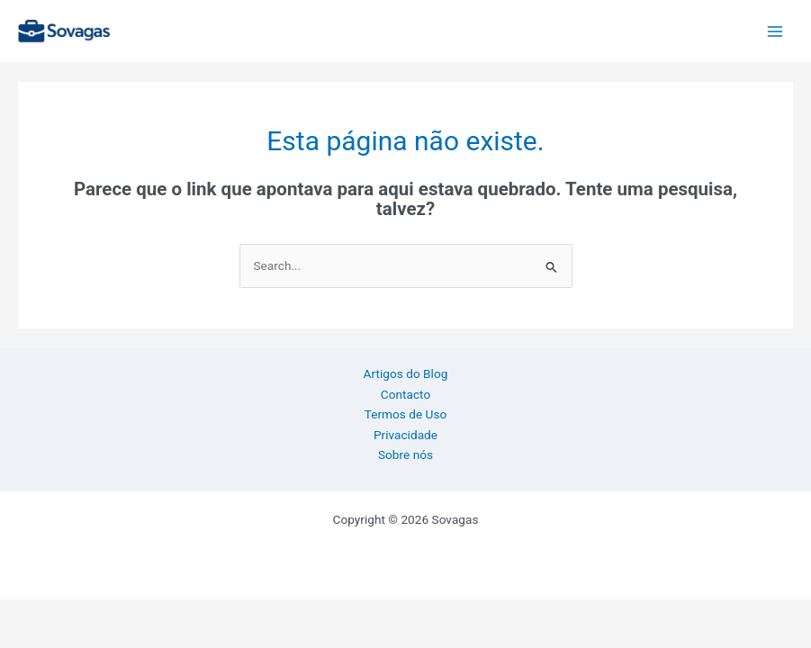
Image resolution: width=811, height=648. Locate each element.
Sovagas (155, 27)
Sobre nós (405, 454)
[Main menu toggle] (775, 31)
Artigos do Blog (406, 373)
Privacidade (405, 435)
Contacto (405, 394)
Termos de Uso (406, 414)
